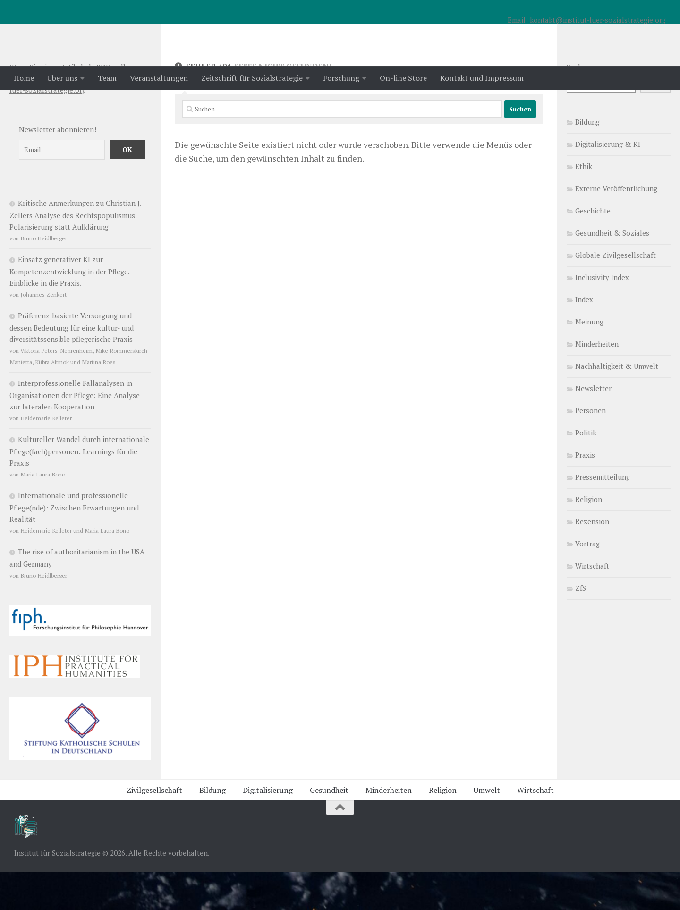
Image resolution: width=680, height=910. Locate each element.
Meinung (589, 359)
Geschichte (593, 248)
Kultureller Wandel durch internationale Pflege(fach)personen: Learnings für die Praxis (79, 488)
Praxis (585, 492)
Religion (588, 537)
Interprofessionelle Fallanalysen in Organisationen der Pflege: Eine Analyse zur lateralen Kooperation (74, 432)
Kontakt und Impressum (482, 78)
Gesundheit (329, 828)
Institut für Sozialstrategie (137, 32)
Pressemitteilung (602, 514)
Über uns (62, 78)
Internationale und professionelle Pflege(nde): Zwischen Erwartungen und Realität (74, 544)
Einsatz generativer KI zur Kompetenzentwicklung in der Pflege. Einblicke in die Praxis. (69, 308)
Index (584, 337)
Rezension (592, 559)
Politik (585, 470)
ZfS (580, 625)
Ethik (583, 204)
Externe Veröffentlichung (616, 226)
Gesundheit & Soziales (612, 270)
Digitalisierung (268, 828)
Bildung (587, 159)
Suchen (578, 105)
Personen (590, 448)
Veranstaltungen (159, 78)
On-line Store (403, 78)
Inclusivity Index (602, 315)
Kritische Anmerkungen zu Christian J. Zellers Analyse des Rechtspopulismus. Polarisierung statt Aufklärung (75, 252)
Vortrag (587, 581)
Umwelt (487, 828)
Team (107, 78)
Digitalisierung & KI (607, 182)
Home (24, 78)
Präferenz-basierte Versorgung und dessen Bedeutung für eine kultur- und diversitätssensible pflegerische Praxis (71, 365)
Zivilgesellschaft (154, 828)
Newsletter (593, 426)
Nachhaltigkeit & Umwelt (616, 403)
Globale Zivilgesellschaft (615, 293)
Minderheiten (597, 381)
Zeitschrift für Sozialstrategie (252, 78)
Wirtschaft (592, 603)
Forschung (341, 78)
